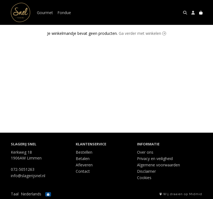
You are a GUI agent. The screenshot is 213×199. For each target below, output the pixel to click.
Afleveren (84, 164)
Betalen (83, 158)
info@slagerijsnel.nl (28, 175)
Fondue (64, 12)
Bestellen (84, 152)
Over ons (145, 152)
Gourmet (45, 12)
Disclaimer (146, 171)
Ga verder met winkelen (142, 33)
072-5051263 (22, 169)
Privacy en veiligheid (155, 158)
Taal (15, 194)
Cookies (144, 177)
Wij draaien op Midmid (180, 194)
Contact (83, 171)
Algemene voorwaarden (158, 164)
